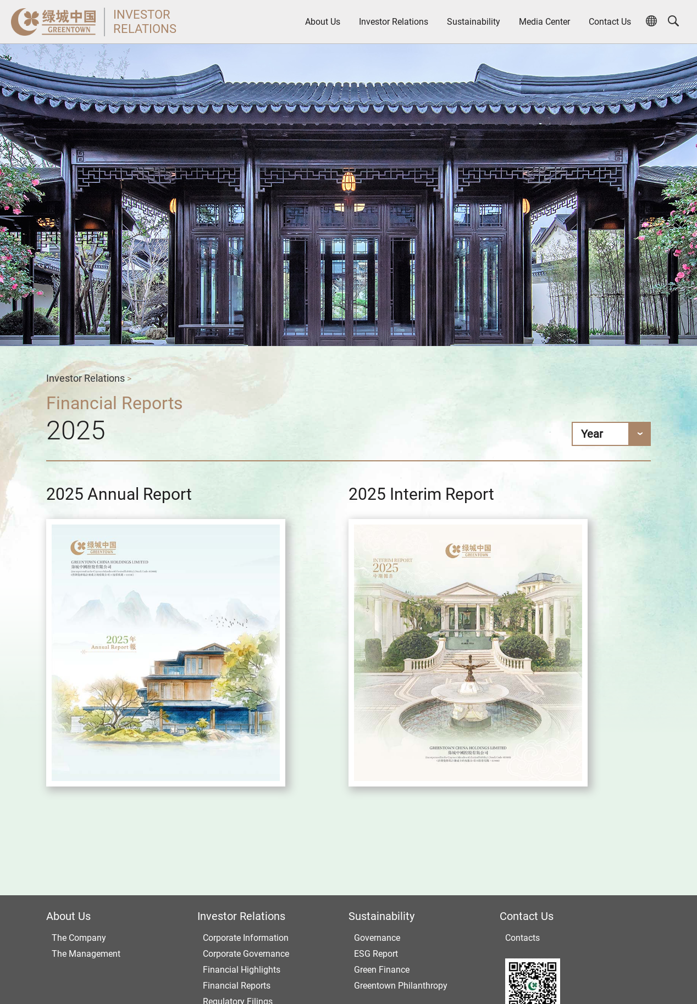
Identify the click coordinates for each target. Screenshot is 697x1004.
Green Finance (382, 969)
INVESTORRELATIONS (144, 22)
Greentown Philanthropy (400, 985)
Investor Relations (393, 21)
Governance (377, 938)
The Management (86, 954)
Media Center (544, 21)
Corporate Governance (246, 954)
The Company (79, 938)
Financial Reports (236, 985)
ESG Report (376, 954)
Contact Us (610, 21)
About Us (322, 21)
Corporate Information (246, 938)
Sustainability (473, 21)
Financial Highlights (241, 969)
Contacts (522, 938)
